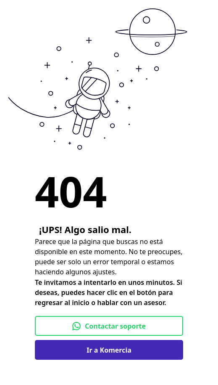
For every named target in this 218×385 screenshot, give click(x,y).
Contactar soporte (109, 326)
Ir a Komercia (109, 350)
